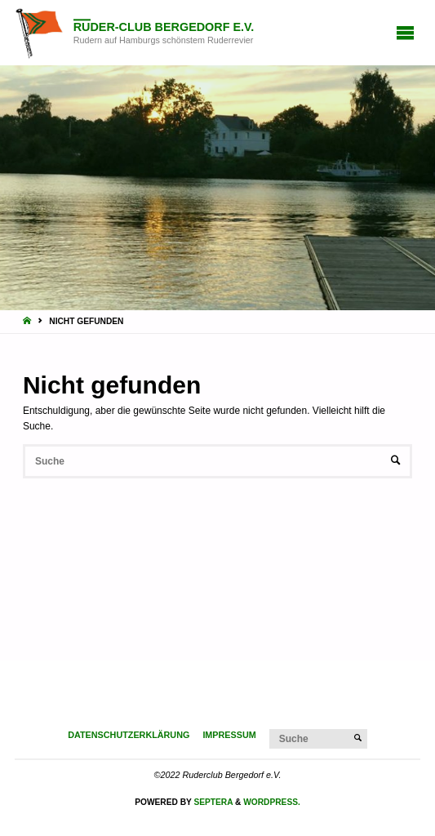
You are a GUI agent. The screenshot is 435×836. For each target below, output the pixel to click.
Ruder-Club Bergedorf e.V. (164, 26)
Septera (212, 802)
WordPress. (271, 802)
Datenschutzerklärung (128, 735)
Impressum (228, 735)
